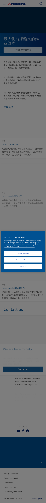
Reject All (23, 266)
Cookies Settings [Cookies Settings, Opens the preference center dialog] (23, 254)
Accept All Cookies (23, 260)
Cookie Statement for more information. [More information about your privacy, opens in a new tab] (19, 247)
